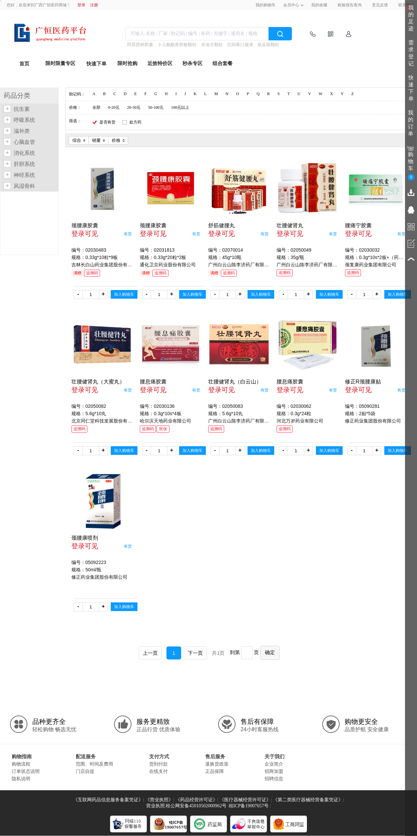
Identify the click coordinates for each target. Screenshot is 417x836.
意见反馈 (380, 5)
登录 (81, 5)
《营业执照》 (159, 799)
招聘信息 (274, 778)
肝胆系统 (24, 164)
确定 (270, 652)
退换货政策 (217, 764)
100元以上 (180, 107)
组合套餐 (223, 63)
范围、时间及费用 (94, 764)
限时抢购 (127, 63)
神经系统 (24, 175)
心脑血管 (24, 142)
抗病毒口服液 (240, 44)
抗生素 (22, 109)
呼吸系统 (24, 120)
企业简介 (274, 764)
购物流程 (21, 764)
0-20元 (113, 107)
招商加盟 (274, 771)
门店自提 (85, 771)
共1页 (218, 653)
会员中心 (291, 5)
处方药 (135, 122)
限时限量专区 (60, 63)
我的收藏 (319, 5)
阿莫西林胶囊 (140, 44)
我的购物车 (266, 5)
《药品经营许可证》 (196, 799)
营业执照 (155, 805)
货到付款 (158, 764)
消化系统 (24, 153)
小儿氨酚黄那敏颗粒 (176, 44)
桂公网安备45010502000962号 (196, 805)
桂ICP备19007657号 (249, 805)
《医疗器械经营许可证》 (245, 799)
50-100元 (155, 107)
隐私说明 (21, 778)
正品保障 (214, 771)
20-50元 (133, 107)
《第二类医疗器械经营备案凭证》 (308, 799)
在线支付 (158, 771)
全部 (96, 107)
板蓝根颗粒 (268, 44)
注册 (94, 5)
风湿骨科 (24, 186)
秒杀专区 (192, 63)
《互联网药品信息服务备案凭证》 (108, 799)
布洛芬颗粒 (212, 44)
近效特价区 (159, 63)
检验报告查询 (350, 5)
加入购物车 (124, 294)
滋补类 (22, 131)
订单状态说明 (26, 771)
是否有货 (107, 122)
